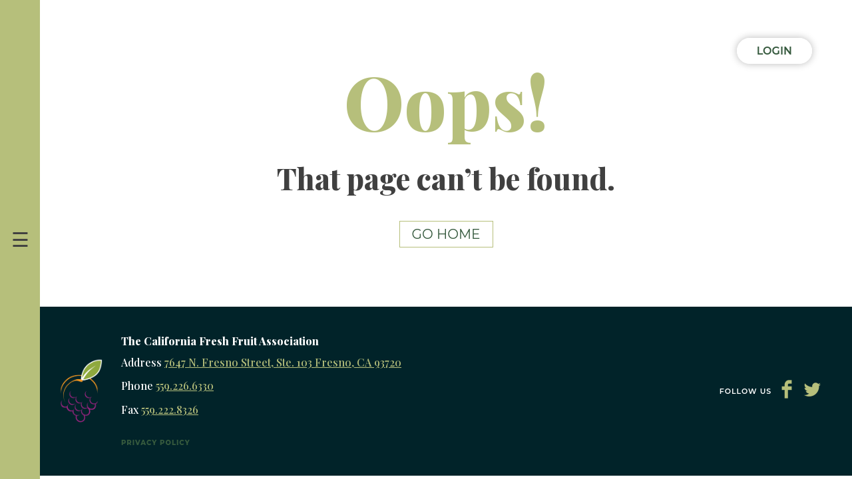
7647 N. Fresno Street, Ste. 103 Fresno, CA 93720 (282, 362)
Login (774, 51)
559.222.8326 (169, 409)
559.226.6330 (185, 386)
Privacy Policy (155, 442)
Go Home (446, 234)
